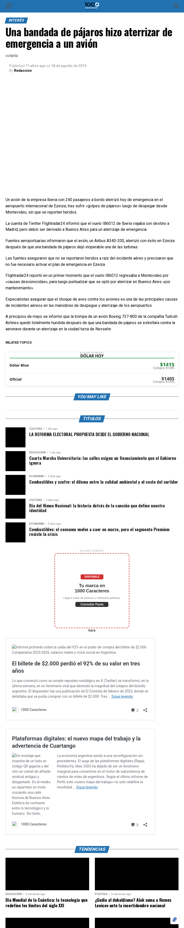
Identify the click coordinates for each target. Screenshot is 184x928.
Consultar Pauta (91, 604)
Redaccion (23, 71)
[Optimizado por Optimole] (175, 919)
